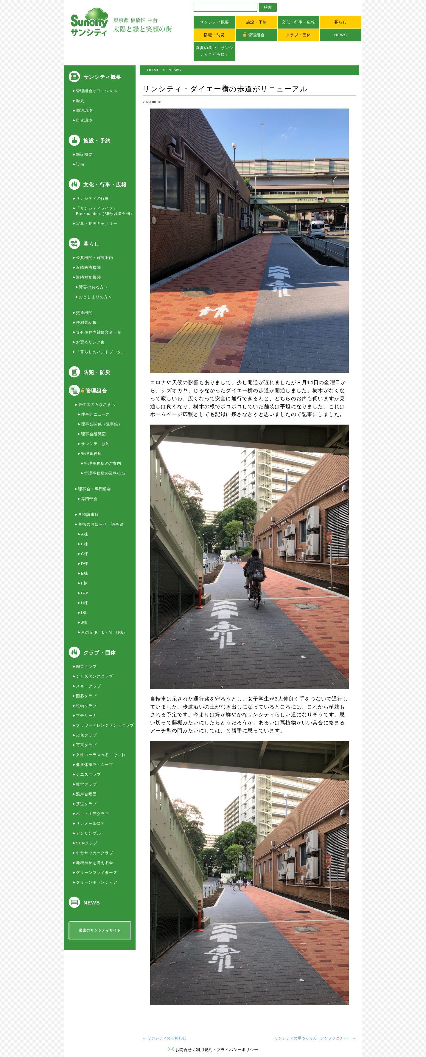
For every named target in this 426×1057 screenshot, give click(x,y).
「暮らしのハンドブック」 (101, 352)
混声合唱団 (86, 794)
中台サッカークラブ (94, 853)
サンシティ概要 (214, 22)
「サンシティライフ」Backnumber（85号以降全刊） (105, 211)
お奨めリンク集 (90, 342)
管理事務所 (91, 453)
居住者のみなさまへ (96, 404)
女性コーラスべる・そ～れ (101, 755)
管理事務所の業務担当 (104, 473)
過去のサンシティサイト (100, 930)
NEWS (340, 35)
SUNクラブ (86, 843)
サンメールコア (90, 823)
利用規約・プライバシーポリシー (227, 1049)
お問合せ (180, 1049)
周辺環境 (84, 110)
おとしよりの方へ (95, 297)
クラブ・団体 (298, 35)
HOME (153, 70)
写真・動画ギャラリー (96, 223)
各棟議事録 (88, 514)
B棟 (84, 544)
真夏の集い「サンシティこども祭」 (214, 50)
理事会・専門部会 (94, 489)
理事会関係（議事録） (101, 424)
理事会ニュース (95, 414)
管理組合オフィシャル (96, 91)
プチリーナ (86, 715)
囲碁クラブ (86, 696)
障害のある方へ (93, 287)
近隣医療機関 (88, 267)
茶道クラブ (86, 804)
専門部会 (89, 499)
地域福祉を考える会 (94, 862)
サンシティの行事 (92, 198)
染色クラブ (86, 735)
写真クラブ (86, 745)
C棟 (84, 554)
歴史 (80, 100)
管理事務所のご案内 (102, 463)
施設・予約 (256, 22)
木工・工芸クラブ (92, 813)
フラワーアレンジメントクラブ (105, 725)
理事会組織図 (93, 434)
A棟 (84, 534)
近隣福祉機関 (88, 277)
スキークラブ (88, 686)
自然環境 (84, 120)
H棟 (84, 603)
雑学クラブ (86, 784)
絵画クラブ (86, 705)
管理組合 (256, 35)
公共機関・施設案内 (94, 257)
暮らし (340, 22)
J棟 (84, 622)
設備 (80, 164)
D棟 (84, 563)
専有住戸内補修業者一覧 (99, 332)
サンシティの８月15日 (165, 1038)
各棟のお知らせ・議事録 (101, 524)
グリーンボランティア (96, 882)
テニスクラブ (88, 774)
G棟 (84, 593)
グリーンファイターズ (96, 872)
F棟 (84, 583)
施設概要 (84, 154)
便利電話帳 (86, 322)
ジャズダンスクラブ (94, 676)
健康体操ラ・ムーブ (94, 764)
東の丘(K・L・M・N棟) (103, 632)
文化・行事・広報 (298, 22)
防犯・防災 (214, 35)
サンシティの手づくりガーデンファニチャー (315, 1038)
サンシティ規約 (95, 444)
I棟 (83, 612)
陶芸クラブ (86, 666)
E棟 (84, 573)
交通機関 (84, 312)
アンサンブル (88, 833)
